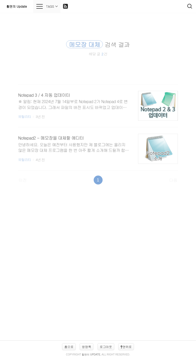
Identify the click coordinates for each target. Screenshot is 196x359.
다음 (173, 180)
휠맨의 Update (16, 6)
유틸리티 (24, 116)
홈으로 (69, 346)
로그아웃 (106, 346)
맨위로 (126, 346)
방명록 (86, 346)
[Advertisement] (98, 265)
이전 (23, 180)
